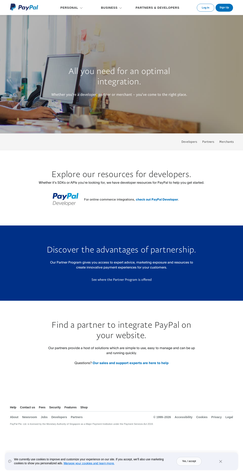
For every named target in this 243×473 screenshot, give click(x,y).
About (14, 417)
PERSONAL (69, 7)
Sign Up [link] (224, 7)
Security (55, 407)
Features (70, 407)
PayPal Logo (24, 6)
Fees (42, 407)
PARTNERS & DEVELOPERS (158, 7)
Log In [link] (205, 7)
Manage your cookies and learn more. (89, 463)
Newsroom (29, 417)
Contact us (27, 407)
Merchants (226, 141)
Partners (208, 141)
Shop (84, 407)
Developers (189, 141)
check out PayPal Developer (157, 199)
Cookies (201, 417)
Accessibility (184, 417)
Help (13, 407)
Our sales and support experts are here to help (131, 363)
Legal (229, 417)
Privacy (216, 417)
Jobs (44, 417)
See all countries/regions (229, 407)
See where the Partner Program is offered (122, 279)
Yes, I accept (189, 461)
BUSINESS (109, 7)
